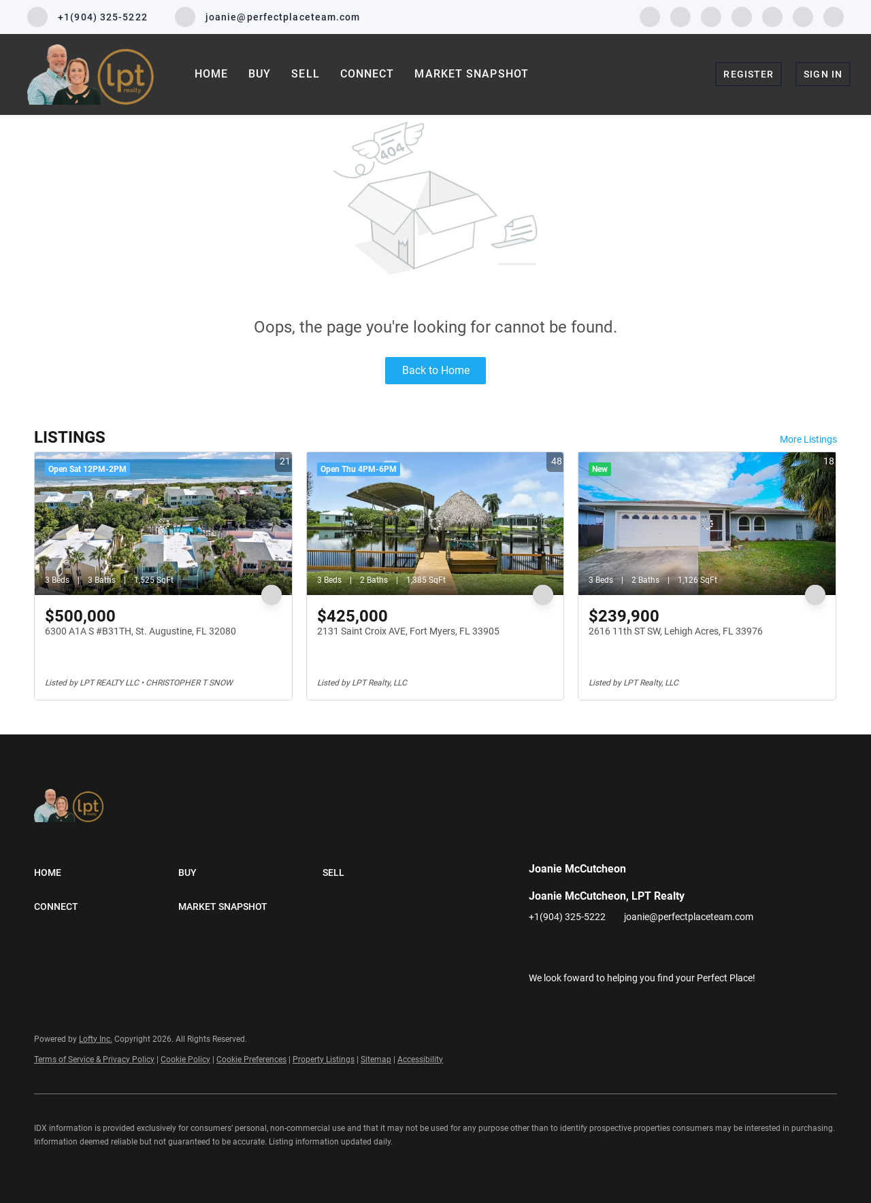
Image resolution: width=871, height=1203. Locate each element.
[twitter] (711, 16)
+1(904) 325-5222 (567, 916)
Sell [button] (305, 73)
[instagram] (742, 16)
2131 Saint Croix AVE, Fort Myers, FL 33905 (408, 631)
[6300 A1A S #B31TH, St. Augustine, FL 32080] (163, 523)
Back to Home (436, 370)
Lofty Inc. (95, 1039)
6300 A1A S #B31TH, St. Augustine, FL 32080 (140, 631)
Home (211, 73)
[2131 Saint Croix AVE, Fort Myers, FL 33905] (435, 523)
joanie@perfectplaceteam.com (688, 916)
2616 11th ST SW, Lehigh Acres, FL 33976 (676, 631)
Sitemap (376, 1059)
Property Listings (324, 1059)
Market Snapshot (471, 73)
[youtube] (772, 16)
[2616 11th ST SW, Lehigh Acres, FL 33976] (707, 523)
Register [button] (748, 74)
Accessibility (420, 1059)
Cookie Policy (185, 1059)
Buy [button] (259, 73)
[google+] (833, 16)
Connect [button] (367, 73)
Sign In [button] (823, 74)
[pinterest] (803, 16)
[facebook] (650, 16)
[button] (106, 872)
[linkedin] (680, 16)
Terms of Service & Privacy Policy (94, 1059)
